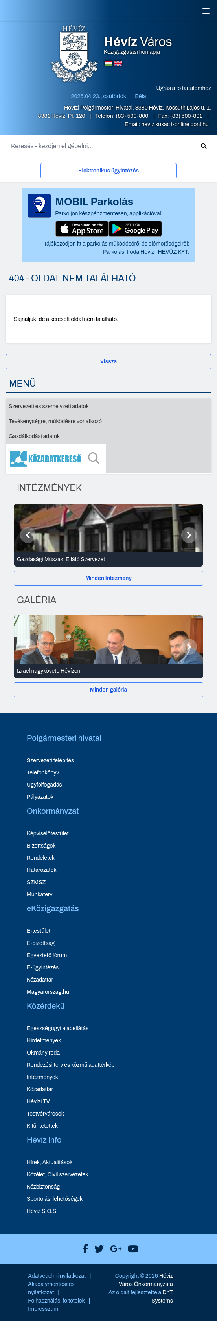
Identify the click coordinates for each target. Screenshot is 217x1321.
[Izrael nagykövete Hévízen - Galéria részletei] (108, 671)
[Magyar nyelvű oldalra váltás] (108, 63)
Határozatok (42, 870)
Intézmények (42, 1077)
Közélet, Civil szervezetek (57, 1175)
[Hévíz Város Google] (114, 1249)
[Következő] (189, 535)
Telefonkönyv (43, 773)
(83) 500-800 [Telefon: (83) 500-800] (133, 116)
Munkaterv (40, 894)
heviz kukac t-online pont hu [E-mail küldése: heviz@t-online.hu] (175, 124)
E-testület (38, 931)
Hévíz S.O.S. (42, 1211)
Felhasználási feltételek (56, 1301)
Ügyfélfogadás (44, 785)
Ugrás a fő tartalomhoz (183, 88)
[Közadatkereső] (108, 458)
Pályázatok (40, 797)
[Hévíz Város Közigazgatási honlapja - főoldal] (74, 54)
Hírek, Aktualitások (49, 1162)
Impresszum (43, 1309)
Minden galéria (108, 690)
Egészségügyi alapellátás (57, 1028)
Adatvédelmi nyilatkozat (57, 1276)
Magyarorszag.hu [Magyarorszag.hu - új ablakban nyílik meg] (48, 992)
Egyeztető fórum (47, 955)
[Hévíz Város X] (97, 1249)
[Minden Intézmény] (108, 578)
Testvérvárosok (45, 1114)
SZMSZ (36, 882)
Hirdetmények (44, 1041)
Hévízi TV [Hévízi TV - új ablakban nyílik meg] (38, 1102)
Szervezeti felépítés (50, 760)
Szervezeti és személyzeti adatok (49, 406)
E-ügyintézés (43, 968)
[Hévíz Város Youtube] (131, 1249)
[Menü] (206, 11)
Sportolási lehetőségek (55, 1199)
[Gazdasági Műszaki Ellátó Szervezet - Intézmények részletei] (108, 559)
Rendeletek (41, 858)
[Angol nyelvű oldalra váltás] (118, 63)
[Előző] (28, 535)
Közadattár (40, 980)
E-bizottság (41, 943)
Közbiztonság (43, 1187)
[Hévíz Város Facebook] (83, 1249)
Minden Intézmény (108, 578)
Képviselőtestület (48, 834)
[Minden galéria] (108, 690)
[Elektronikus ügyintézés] (108, 172)
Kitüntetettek (42, 1126)
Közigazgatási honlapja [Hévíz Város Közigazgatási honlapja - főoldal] (138, 45)
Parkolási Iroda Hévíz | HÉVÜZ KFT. (146, 252)
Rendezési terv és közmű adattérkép (70, 1065)
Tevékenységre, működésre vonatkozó (55, 421)
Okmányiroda (43, 1053)
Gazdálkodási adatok (34, 436)
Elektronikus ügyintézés (108, 171)
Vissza (108, 362)
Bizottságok (41, 846)
